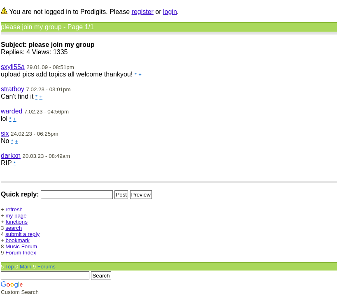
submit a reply (22, 234)
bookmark (18, 240)
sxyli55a (13, 66)
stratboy (12, 89)
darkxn (11, 155)
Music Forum (21, 246)
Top (9, 267)
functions (17, 222)
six (5, 133)
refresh (14, 209)
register (143, 11)
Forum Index (20, 253)
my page (16, 216)
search (13, 228)
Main (25, 267)
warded (11, 111)
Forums (46, 267)
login (170, 11)
